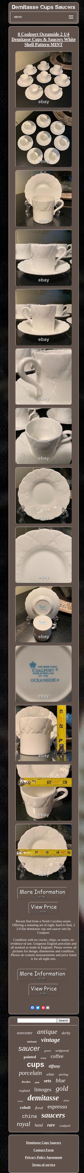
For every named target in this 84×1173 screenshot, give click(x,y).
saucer (29, 1048)
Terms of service (43, 1165)
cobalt (25, 1107)
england (24, 1090)
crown (43, 1058)
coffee (57, 1056)
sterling (63, 1074)
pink (37, 1082)
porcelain (30, 1073)
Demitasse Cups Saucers (43, 1142)
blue (60, 1080)
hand (39, 1125)
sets (47, 1080)
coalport (64, 1125)
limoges (42, 1089)
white (50, 1074)
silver (66, 1100)
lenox (20, 1101)
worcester (24, 1033)
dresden (26, 1081)
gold (62, 1088)
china (29, 1116)
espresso (57, 1106)
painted (30, 1057)
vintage (50, 1039)
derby (66, 1033)
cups (35, 1064)
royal (23, 1123)
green (47, 1050)
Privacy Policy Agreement (43, 1157)
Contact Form (43, 1150)
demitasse (43, 1097)
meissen (32, 1041)
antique (47, 1031)
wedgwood (62, 1050)
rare (51, 1125)
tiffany (54, 1066)
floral (39, 1108)
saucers (53, 1115)
